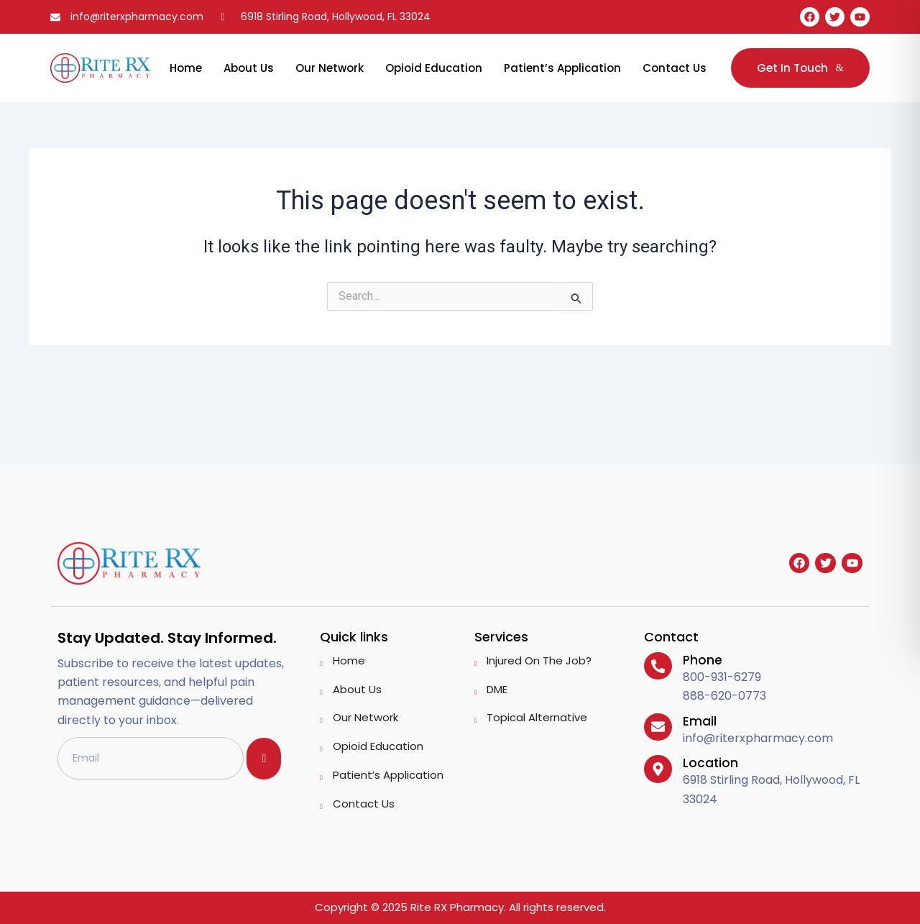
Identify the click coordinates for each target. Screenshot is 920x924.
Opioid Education (433, 68)
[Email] (657, 727)
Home (186, 68)
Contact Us (675, 68)
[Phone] (657, 666)
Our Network (329, 68)
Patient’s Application (562, 68)
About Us (249, 68)
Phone (702, 660)
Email (699, 721)
